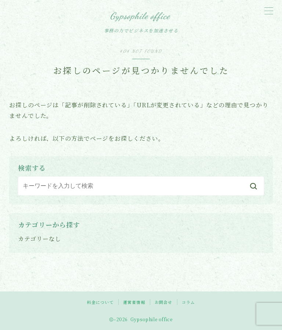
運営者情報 (134, 302)
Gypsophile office (140, 16)
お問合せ (164, 302)
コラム (188, 302)
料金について (100, 302)
